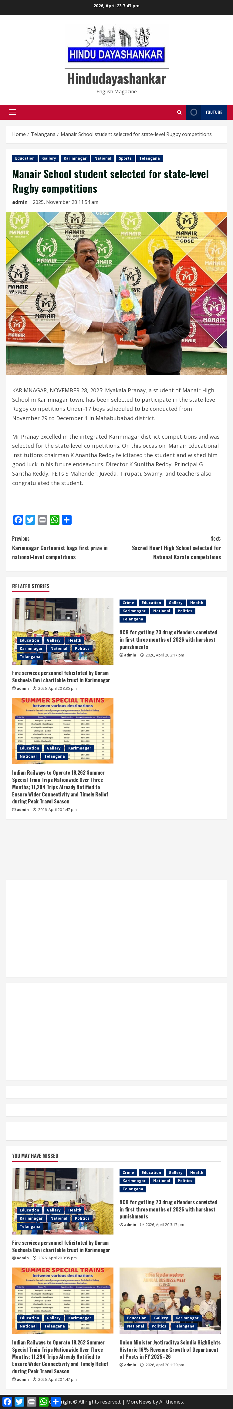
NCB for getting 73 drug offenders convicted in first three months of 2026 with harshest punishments (168, 639)
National (102, 158)
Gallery (49, 158)
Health (74, 640)
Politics (82, 648)
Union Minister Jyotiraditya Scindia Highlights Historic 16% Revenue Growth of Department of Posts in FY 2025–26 (170, 1349)
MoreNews (138, 1401)
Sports (125, 158)
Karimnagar (75, 158)
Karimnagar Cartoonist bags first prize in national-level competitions (64, 547)
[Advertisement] (116, 849)
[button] (12, 112)
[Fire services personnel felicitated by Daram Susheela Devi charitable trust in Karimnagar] (62, 631)
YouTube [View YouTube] (204, 112)
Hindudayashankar (116, 78)
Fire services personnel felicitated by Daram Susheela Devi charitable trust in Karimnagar (61, 676)
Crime (128, 602)
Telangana (149, 158)
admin (20, 202)
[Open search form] (179, 112)
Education (25, 158)
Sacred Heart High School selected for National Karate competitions (168, 547)
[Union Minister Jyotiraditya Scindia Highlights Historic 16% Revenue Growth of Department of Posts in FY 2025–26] (170, 1301)
